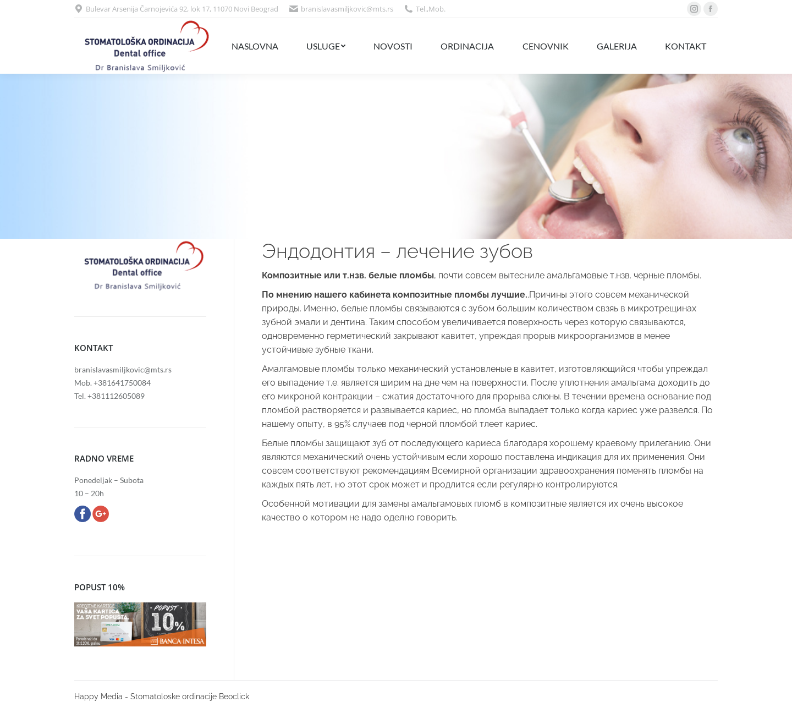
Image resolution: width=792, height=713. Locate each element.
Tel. (421, 9)
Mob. (437, 9)
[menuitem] (254, 46)
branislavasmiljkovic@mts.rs (347, 9)
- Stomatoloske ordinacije (171, 696)
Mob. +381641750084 (112, 382)
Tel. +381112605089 (109, 396)
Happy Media (98, 696)
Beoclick (234, 696)
